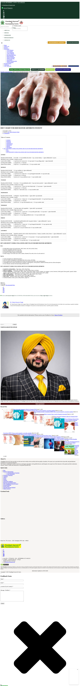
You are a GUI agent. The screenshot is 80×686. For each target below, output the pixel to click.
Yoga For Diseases (11, 57)
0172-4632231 (21, 2)
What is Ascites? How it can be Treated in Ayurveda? (55, 414)
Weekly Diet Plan (10, 58)
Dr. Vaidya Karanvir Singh (13, 132)
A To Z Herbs (10, 51)
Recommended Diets (11, 55)
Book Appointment (40, 403)
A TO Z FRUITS (10, 53)
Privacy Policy (6, 486)
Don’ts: (7, 150)
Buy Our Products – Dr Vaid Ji (56, 42)
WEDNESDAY (9, 143)
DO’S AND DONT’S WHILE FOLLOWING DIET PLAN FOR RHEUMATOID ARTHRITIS (23, 148)
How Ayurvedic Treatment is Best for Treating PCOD (25, 409)
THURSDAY (9, 145)
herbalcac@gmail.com (9, 5)
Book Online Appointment (63, 69)
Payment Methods (7, 485)
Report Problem (58, 315)
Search (14, 324)
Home (14, 27)
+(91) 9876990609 (7, 2)
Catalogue (5, 476)
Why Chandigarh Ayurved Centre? (10, 483)
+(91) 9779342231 (7, 8)
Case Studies (9, 59)
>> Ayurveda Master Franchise (12, 472)
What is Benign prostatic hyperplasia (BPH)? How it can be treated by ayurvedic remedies (53, 411)
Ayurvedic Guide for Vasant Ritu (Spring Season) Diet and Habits (77, 449)
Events (4, 479)
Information (7, 35)
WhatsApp (3, 283)
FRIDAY (8, 146)
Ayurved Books (10, 62)
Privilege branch (8, 37)
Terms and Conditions (8, 481)
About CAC (7, 30)
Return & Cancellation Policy (9, 482)
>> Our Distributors (10, 474)
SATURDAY (9, 147)
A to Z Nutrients (10, 52)
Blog (4, 470)
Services (6, 32)
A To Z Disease (10, 50)
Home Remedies (10, 56)
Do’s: (7, 149)
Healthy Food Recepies (12, 61)
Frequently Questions (8, 475)
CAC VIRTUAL (7, 66)
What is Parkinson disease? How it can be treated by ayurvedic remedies (39, 410)
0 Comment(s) (6, 133)
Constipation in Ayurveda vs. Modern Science (54, 438)
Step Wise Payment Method (9, 487)
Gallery (5, 477)
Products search (17, 25)
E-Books (5, 480)
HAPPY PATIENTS (50, 69)
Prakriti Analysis (7, 488)
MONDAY (8, 141)
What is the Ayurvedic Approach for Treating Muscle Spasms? (47, 436)
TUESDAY (8, 142)
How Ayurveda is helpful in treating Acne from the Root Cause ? (38, 435)
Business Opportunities (8, 471)
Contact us (7, 40)
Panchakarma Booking (73, 42)
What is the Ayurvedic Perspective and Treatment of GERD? (71, 442)
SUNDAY (8, 140)
